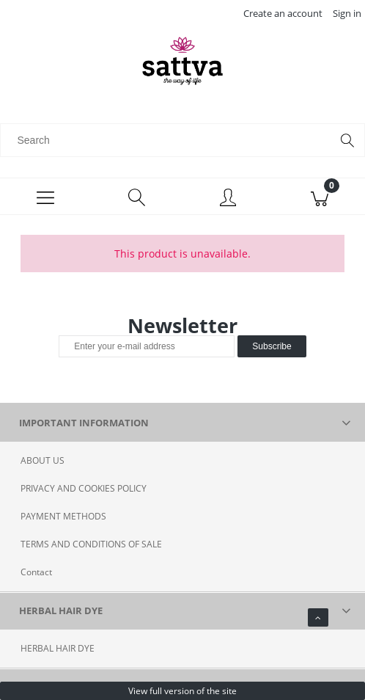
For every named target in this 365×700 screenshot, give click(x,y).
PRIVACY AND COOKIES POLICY (84, 488)
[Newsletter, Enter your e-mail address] (147, 346)
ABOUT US (42, 460)
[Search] (347, 140)
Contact (36, 572)
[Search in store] (169, 140)
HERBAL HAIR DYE (58, 648)
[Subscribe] (271, 346)
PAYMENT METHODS (63, 516)
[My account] (228, 198)
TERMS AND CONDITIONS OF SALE (91, 544)
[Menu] (46, 196)
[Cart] (320, 196)
